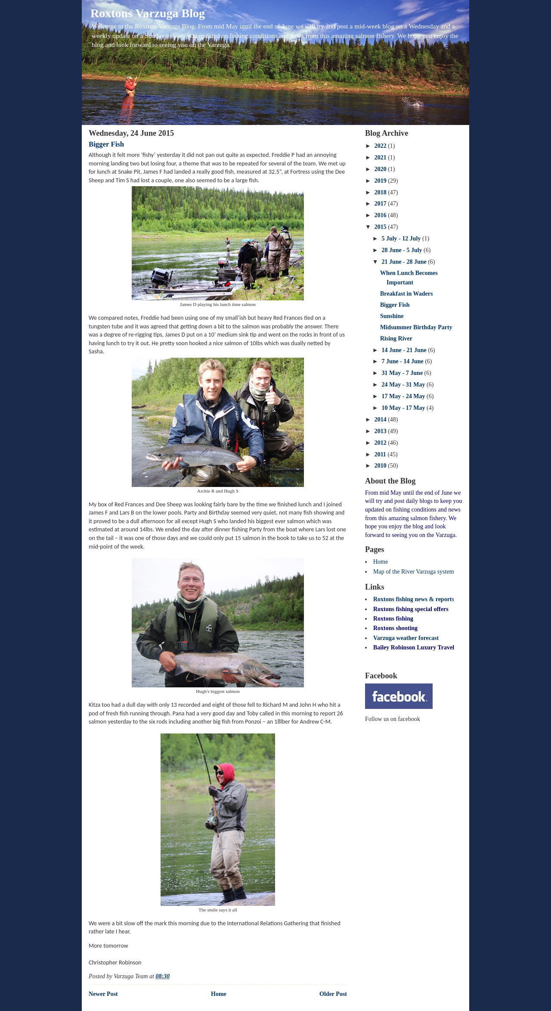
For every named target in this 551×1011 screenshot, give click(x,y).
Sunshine (391, 316)
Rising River (396, 338)
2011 (381, 454)
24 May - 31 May (404, 384)
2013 (381, 431)
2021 (381, 157)
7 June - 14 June (403, 361)
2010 (381, 465)
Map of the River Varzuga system (413, 571)
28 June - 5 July (402, 250)
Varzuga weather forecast (406, 638)
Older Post (333, 994)
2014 (381, 419)
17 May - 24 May (404, 396)
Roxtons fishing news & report (412, 599)
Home (218, 994)
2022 (381, 146)
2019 (381, 181)
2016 (381, 215)
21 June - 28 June (404, 262)
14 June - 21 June (404, 350)
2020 (381, 169)
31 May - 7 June (402, 373)
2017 (381, 203)
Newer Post (103, 994)
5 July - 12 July (401, 238)
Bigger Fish (106, 144)
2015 (381, 227)
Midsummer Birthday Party (416, 327)
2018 (381, 192)
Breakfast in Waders (406, 293)
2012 (381, 443)
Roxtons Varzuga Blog (147, 13)
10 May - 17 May (404, 408)
